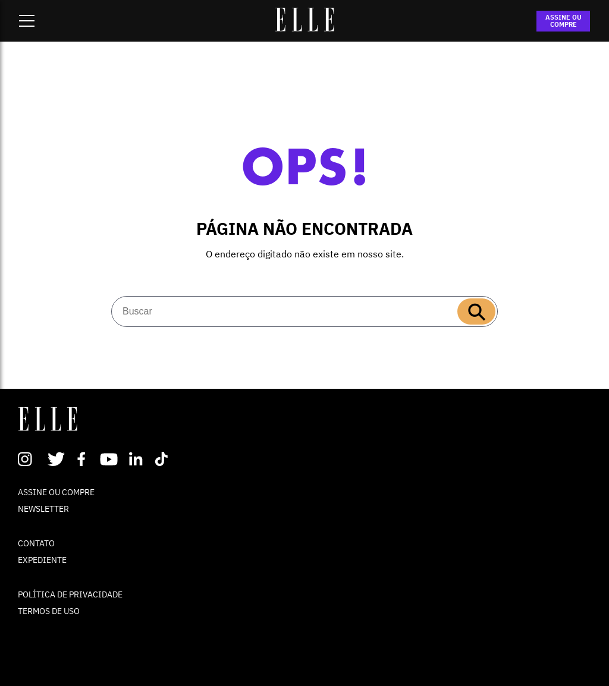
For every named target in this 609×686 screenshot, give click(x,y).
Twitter (57, 459)
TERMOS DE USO (49, 611)
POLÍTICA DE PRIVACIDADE (70, 594)
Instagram (30, 459)
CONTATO (36, 543)
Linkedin (137, 459)
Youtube (110, 459)
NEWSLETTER (43, 509)
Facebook (83, 459)
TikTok (164, 459)
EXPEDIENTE (42, 560)
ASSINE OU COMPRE (563, 21)
